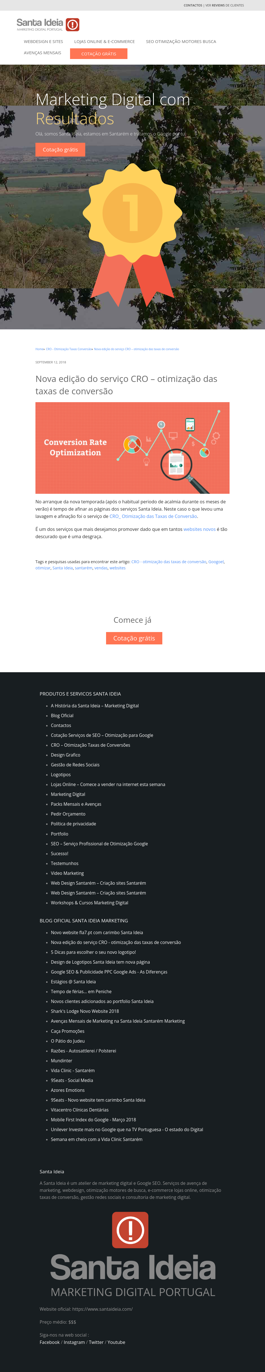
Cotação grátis (60, 149)
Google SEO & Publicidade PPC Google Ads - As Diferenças (109, 972)
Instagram (75, 1342)
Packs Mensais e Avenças (76, 804)
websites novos (200, 529)
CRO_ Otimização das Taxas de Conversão (153, 516)
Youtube (116, 1342)
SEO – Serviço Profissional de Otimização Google (99, 844)
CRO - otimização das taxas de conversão (168, 561)
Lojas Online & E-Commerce (104, 41)
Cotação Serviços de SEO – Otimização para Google (102, 735)
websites (118, 567)
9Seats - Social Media (72, 1080)
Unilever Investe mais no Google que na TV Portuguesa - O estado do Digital (127, 1130)
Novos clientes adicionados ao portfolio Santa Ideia (102, 1001)
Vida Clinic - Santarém (73, 1071)
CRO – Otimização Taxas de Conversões (90, 745)
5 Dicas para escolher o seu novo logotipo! (93, 952)
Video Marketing (67, 873)
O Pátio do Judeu (68, 1041)
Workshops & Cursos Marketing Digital (89, 903)
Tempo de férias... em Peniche (81, 992)
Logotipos (61, 775)
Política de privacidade (73, 824)
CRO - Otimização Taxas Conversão (68, 349)
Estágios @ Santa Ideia (73, 982)
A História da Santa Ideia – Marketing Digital (95, 706)
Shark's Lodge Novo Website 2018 (85, 1011)
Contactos (193, 5)
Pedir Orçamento (68, 814)
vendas (101, 567)
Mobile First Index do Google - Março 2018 (93, 1120)
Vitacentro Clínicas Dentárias (80, 1110)
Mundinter (61, 1061)
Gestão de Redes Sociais (75, 765)
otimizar (43, 567)
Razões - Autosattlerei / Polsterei (83, 1051)
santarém (83, 567)
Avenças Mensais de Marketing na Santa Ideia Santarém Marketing (118, 1021)
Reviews (219, 5)
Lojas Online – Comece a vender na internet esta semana (108, 784)
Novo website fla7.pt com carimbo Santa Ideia (97, 933)
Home (39, 349)
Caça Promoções (67, 1031)
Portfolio (59, 834)
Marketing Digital (68, 794)
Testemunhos (64, 863)
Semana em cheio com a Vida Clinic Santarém (97, 1139)
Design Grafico (65, 755)
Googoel (216, 561)
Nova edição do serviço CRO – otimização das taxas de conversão (136, 349)
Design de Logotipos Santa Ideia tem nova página (100, 962)
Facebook (50, 1342)
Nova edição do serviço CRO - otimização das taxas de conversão (116, 942)
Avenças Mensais (42, 52)
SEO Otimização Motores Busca (181, 41)
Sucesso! (59, 854)
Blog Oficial (62, 716)
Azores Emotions (68, 1090)
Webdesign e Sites (43, 41)
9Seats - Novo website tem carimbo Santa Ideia (98, 1100)
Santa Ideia (63, 567)
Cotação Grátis (98, 53)
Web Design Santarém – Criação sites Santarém (98, 883)
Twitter (96, 1342)
